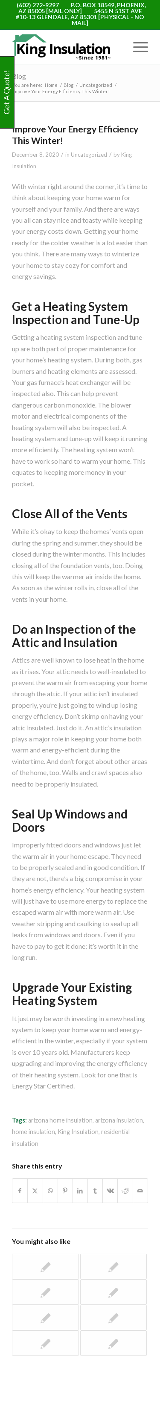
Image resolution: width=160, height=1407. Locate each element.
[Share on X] (35, 1191)
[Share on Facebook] (19, 1191)
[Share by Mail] (140, 1191)
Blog (19, 76)
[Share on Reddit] (125, 1191)
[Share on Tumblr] (95, 1191)
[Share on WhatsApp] (50, 1191)
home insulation (33, 1131)
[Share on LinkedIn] (80, 1191)
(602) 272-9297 (38, 5)
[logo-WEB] (66, 47)
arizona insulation (119, 1120)
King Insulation (78, 1131)
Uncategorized (89, 154)
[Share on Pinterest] (65, 1191)
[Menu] (136, 47)
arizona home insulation (60, 1120)
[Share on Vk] (110, 1191)
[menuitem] (136, 47)
